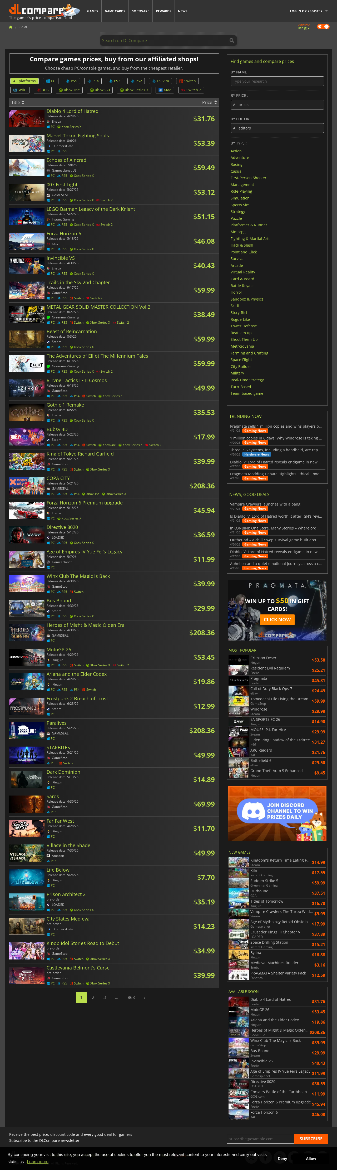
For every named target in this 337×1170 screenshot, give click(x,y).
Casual (236, 170)
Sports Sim (240, 204)
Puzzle (236, 218)
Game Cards (115, 11)
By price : (277, 101)
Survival (238, 258)
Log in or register (306, 11)
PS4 (93, 80)
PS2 (136, 80)
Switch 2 (191, 89)
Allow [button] (311, 1159)
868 (131, 997)
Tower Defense (244, 325)
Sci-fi (235, 305)
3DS (43, 89)
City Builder (241, 366)
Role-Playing (241, 191)
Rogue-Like (240, 319)
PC (51, 80)
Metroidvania (242, 346)
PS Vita (160, 80)
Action (236, 150)
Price (209, 102)
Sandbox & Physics (247, 298)
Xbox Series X (134, 89)
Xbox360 (100, 89)
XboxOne (69, 89)
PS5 (71, 80)
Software (140, 11)
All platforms (24, 80)
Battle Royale (242, 285)
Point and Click (244, 251)
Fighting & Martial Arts (250, 238)
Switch (187, 80)
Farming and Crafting (249, 352)
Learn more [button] (37, 1161)
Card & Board (242, 278)
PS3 (114, 80)
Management (242, 184)
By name (277, 78)
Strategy (238, 211)
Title (17, 102)
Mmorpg (238, 231)
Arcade (237, 265)
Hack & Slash (242, 245)
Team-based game (247, 393)
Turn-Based (241, 386)
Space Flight (241, 359)
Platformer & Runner (249, 224)
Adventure (240, 157)
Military (237, 373)
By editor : (277, 125)
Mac (164, 89)
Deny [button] (282, 1159)
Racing (236, 164)
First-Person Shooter (248, 177)
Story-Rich (240, 312)
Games (92, 11)
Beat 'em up (241, 332)
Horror (236, 292)
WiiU (20, 89)
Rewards (163, 11)
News (182, 11)
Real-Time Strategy (247, 379)
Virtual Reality (243, 271)
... (116, 997)
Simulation (240, 198)
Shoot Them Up (244, 339)
